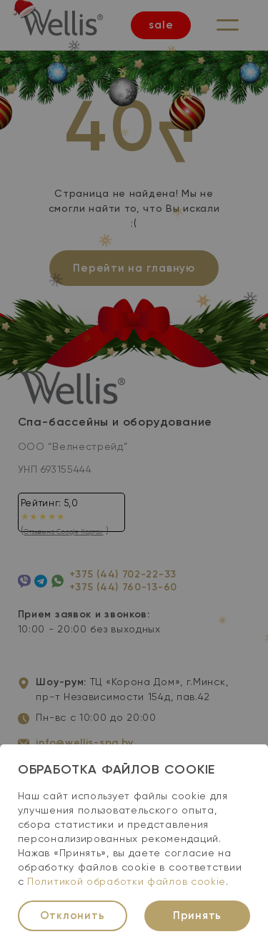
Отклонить (72, 915)
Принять (197, 915)
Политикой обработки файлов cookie (126, 882)
